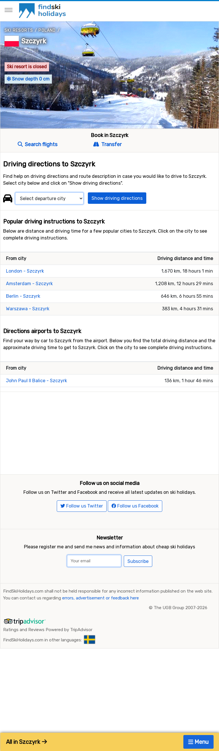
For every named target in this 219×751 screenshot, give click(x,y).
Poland (47, 30)
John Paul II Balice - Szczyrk (36, 380)
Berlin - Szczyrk (23, 296)
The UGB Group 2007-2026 (180, 620)
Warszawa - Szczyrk (27, 308)
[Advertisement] (109, 432)
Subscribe (138, 574)
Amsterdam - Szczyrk (29, 283)
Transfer (107, 144)
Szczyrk (33, 41)
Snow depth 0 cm (28, 79)
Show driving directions (117, 198)
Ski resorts (19, 30)
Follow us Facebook (135, 519)
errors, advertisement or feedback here (100, 611)
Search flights (37, 144)
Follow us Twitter (81, 519)
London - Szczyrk (25, 271)
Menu (198, 741)
